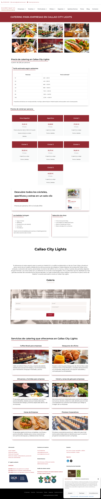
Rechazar (81, 493)
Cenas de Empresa (31, 412)
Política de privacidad (83, 496)
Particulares (42, 9)
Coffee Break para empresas (31, 346)
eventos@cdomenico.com (43, 454)
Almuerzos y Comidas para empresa (31, 379)
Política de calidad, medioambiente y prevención (19, 455)
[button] (98, 479)
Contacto (95, 9)
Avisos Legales (11, 450)
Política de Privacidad (13, 454)
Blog (88, 9)
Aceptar (70, 493)
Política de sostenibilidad (14, 457)
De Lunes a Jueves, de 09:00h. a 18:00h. (75, 450)
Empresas (22, 9)
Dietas (52, 9)
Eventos (31, 9)
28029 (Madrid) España (42, 463)
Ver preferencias (93, 493)
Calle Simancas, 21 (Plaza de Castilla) (45, 462)
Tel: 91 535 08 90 (41, 450)
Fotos (82, 9)
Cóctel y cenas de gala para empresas (70, 379)
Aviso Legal (91, 496)
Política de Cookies (74, 496)
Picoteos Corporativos (70, 412)
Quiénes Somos (73, 9)
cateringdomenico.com (42, 452)
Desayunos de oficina (70, 346)
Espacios (61, 9)
